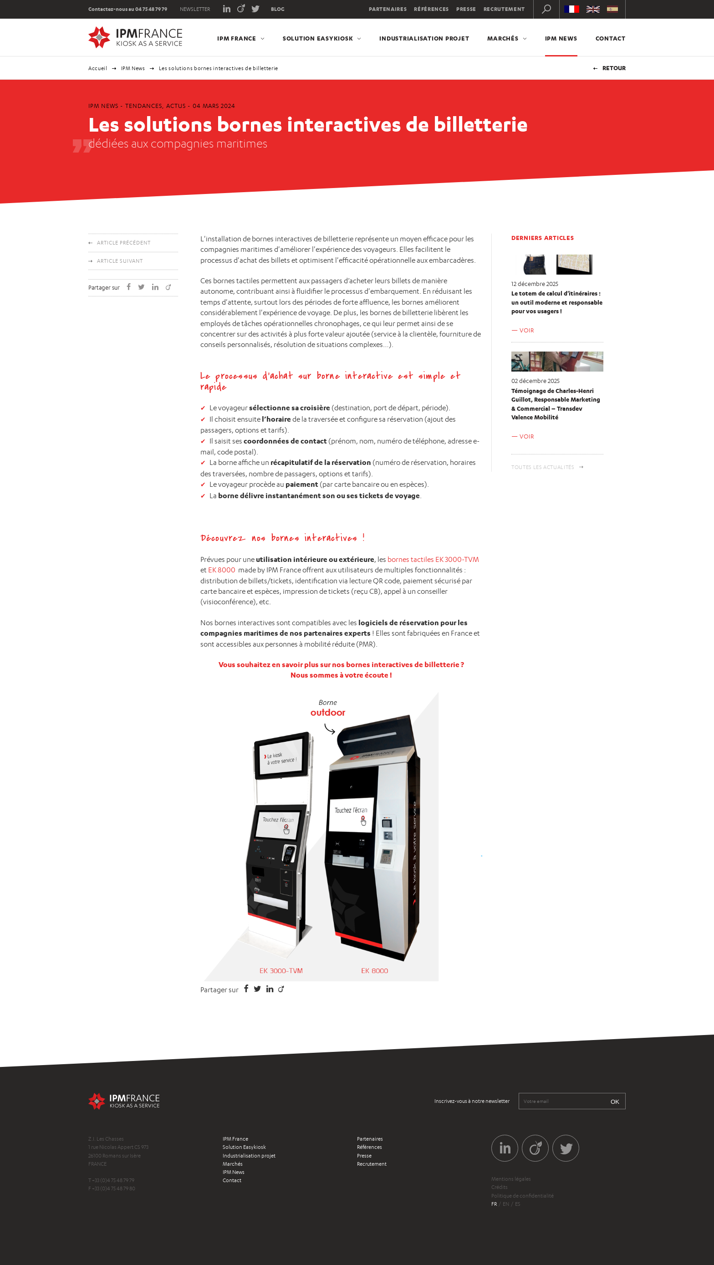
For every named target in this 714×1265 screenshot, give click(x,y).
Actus (176, 105)
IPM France (236, 38)
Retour (614, 67)
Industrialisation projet (424, 38)
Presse (466, 9)
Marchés (502, 38)
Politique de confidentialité (522, 1196)
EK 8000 (221, 570)
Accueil (97, 68)
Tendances (143, 105)
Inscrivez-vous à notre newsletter (472, 1101)
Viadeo (241, 8)
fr (494, 1204)
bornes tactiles (411, 559)
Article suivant (120, 261)
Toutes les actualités (543, 467)
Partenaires (388, 9)
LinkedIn (226, 8)
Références (431, 9)
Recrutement (504, 9)
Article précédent (123, 243)
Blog (278, 9)
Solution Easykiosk (318, 38)
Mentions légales (511, 1179)
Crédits (499, 1187)
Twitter (256, 8)
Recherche (546, 9)
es (517, 1204)
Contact (611, 38)
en (506, 1204)
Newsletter (195, 9)
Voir (527, 330)
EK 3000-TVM (457, 559)
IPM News (561, 38)
